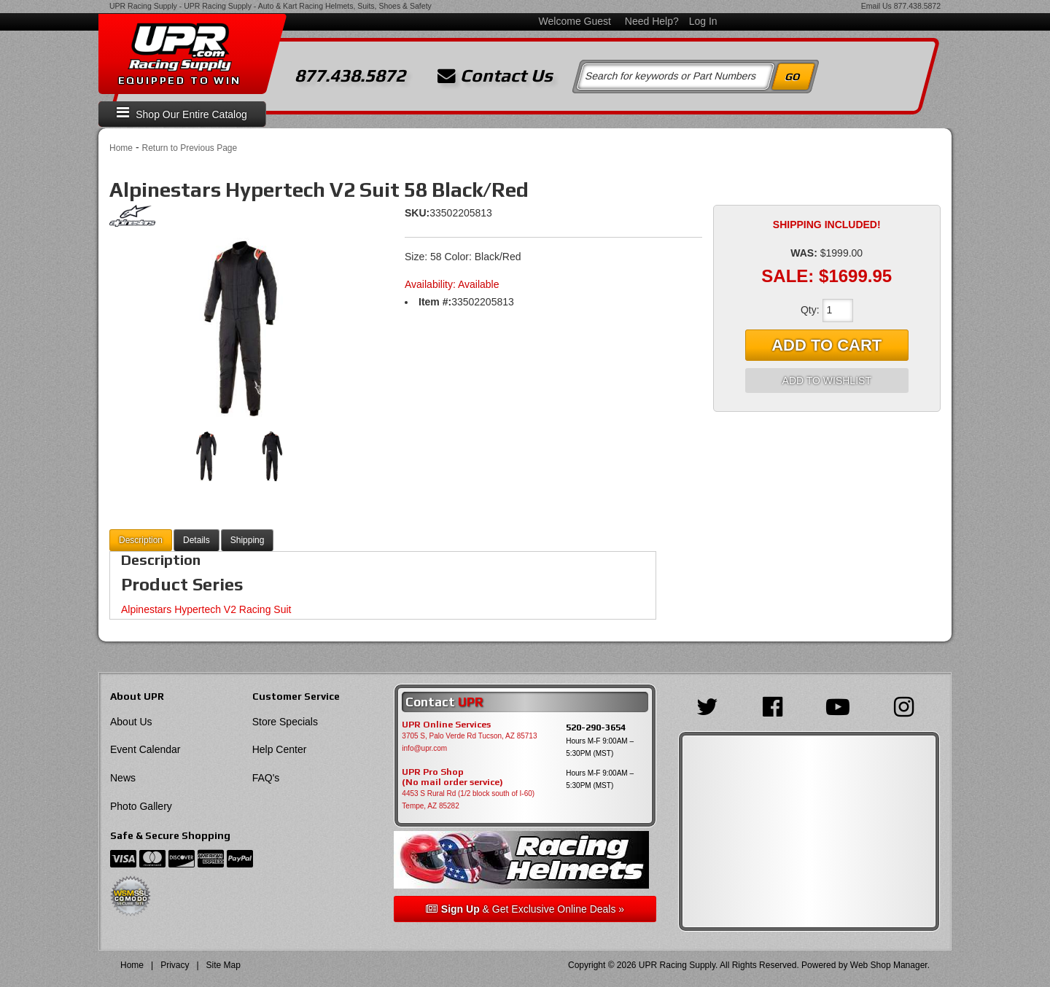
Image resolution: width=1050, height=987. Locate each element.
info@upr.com (424, 748)
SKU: (417, 213)
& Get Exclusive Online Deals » (525, 909)
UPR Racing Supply (143, 5)
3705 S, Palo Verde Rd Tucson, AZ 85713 (469, 736)
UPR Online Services (446, 724)
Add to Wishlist (826, 380)
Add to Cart (826, 345)
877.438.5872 (917, 5)
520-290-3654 (596, 727)
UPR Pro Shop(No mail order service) (452, 777)
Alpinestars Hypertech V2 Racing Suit (206, 609)
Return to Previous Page (189, 148)
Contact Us (495, 75)
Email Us (876, 5)
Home (121, 148)
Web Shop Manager (889, 965)
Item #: (435, 302)
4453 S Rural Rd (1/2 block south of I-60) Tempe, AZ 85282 (468, 799)
